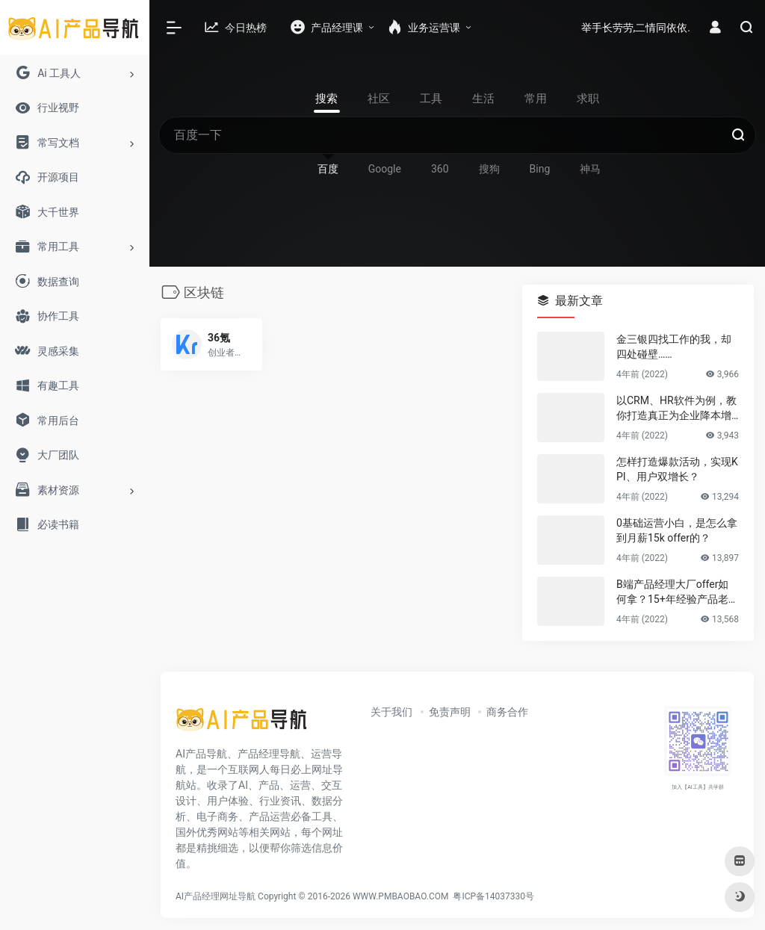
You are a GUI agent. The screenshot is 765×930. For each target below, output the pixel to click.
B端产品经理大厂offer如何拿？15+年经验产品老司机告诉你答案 (677, 592)
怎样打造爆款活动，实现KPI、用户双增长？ (677, 469)
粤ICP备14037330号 (493, 896)
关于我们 (391, 712)
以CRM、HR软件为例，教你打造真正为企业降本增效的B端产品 (676, 408)
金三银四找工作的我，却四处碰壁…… (673, 346)
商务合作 (507, 712)
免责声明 (450, 712)
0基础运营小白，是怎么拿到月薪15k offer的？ (676, 530)
